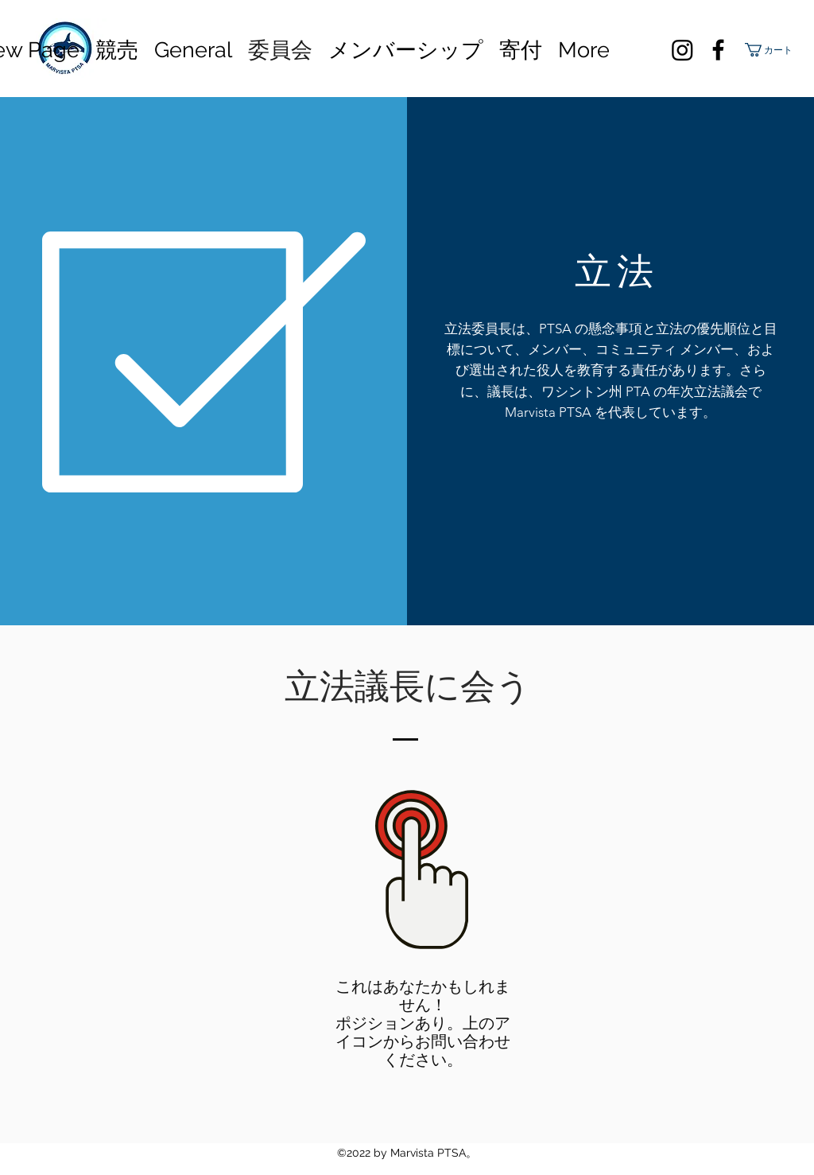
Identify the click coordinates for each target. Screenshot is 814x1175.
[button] (771, 49)
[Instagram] (682, 50)
